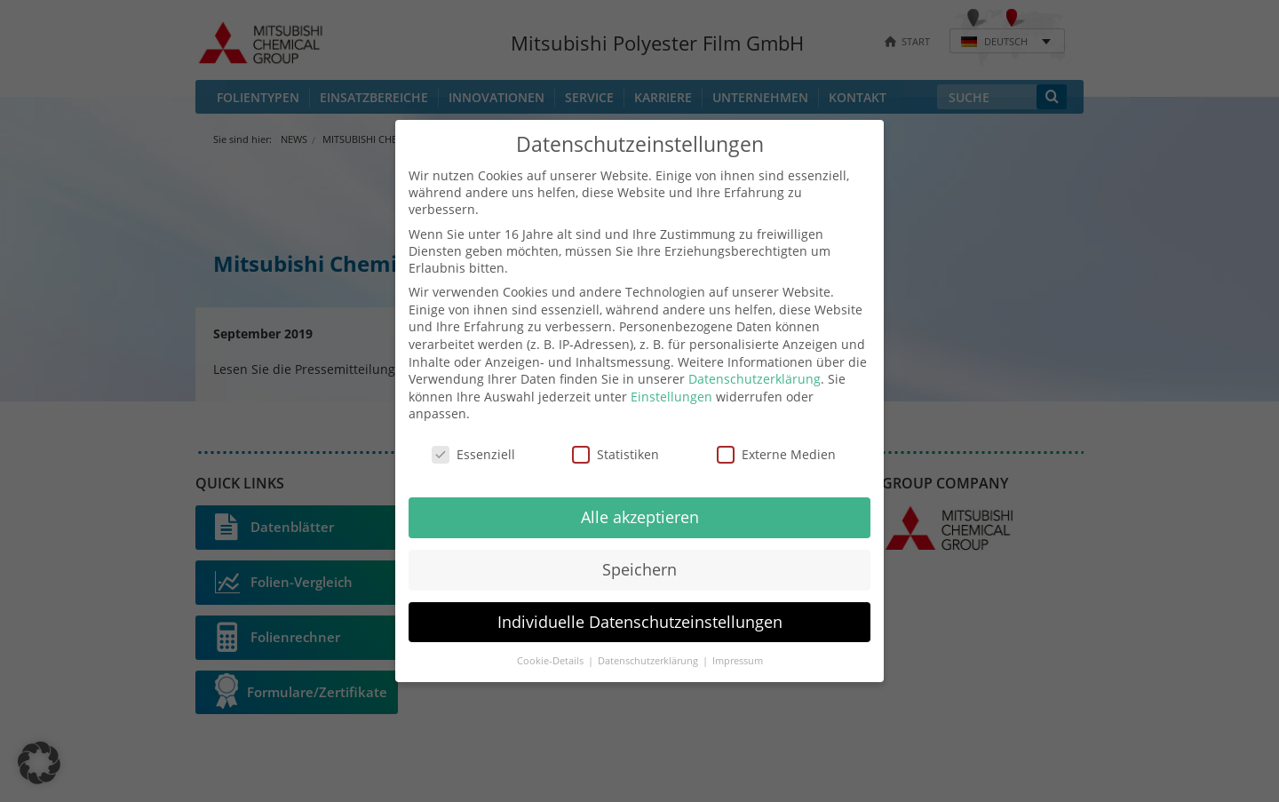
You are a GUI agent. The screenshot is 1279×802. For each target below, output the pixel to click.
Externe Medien (776, 454)
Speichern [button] (639, 569)
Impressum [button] (737, 661)
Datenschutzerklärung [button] (649, 661)
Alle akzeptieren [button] (640, 517)
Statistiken (615, 454)
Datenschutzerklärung (754, 378)
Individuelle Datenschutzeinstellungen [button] (639, 621)
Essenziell (473, 454)
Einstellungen (671, 396)
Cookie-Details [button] (551, 661)
